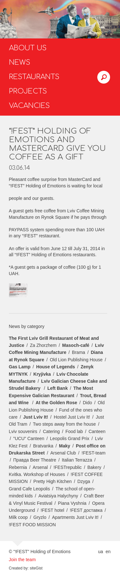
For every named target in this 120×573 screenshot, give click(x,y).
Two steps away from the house (64, 424)
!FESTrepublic (67, 467)
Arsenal (40, 467)
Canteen (97, 431)
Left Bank (57, 388)
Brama (78, 352)
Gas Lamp (20, 366)
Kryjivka (42, 374)
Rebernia (18, 467)
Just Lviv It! (35, 417)
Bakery (94, 467)
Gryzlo (39, 517)
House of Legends (55, 366)
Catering (51, 431)
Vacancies (29, 106)
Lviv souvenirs (23, 431)
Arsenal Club (63, 452)
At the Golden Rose (56, 402)
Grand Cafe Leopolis (29, 488)
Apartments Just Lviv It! (75, 517)
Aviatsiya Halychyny (58, 495)
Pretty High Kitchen (52, 481)
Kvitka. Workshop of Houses (37, 474)
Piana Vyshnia (72, 503)
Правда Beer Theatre (34, 459)
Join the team (22, 559)
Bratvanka (43, 445)
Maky (64, 445)
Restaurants (34, 77)
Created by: (19, 568)
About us (28, 48)
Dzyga (83, 481)
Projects (28, 91)
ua (100, 551)
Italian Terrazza (77, 459)
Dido (87, 402)
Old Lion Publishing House (76, 359)
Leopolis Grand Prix (69, 438)
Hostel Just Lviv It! (72, 417)
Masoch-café (75, 345)
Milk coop (18, 517)
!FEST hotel (52, 510)
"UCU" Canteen (28, 438)
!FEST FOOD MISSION (32, 524)
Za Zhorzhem (43, 345)
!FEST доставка (86, 510)
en (108, 551)
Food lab (74, 431)
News (19, 62)
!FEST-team (94, 452)
